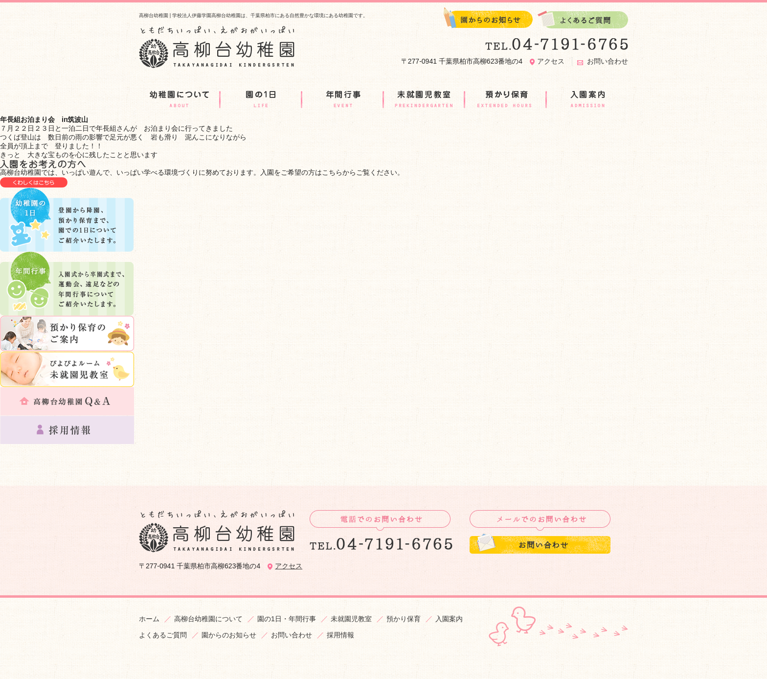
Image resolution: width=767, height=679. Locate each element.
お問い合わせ (607, 61)
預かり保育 (403, 619)
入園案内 (449, 619)
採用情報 (340, 635)
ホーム (149, 619)
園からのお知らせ (229, 635)
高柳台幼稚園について (208, 619)
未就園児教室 (351, 619)
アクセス (550, 61)
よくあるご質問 (163, 635)
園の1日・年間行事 (286, 619)
